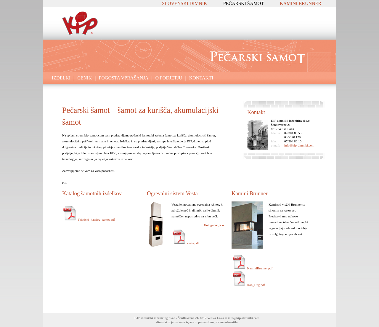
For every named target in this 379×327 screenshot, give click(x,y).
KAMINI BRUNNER (300, 3)
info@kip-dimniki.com (299, 145)
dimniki (161, 322)
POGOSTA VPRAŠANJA (123, 77)
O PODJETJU (168, 77)
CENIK (84, 77)
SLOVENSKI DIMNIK (184, 3)
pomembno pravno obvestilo (217, 322)
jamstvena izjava (182, 322)
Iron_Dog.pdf (248, 285)
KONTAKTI (201, 77)
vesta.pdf (185, 243)
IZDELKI (61, 77)
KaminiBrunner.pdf (252, 268)
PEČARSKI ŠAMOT (243, 3)
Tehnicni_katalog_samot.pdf (88, 219)
